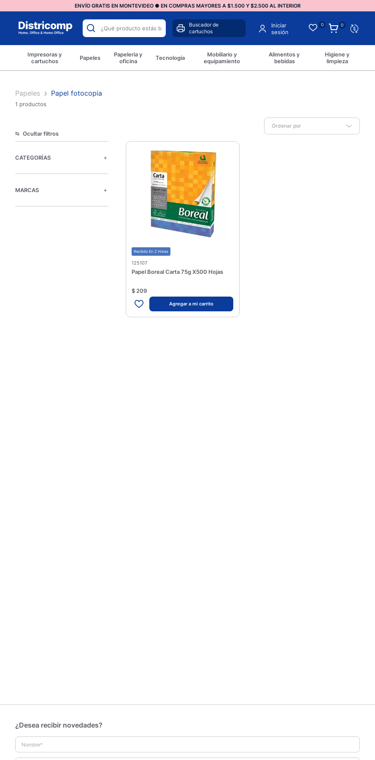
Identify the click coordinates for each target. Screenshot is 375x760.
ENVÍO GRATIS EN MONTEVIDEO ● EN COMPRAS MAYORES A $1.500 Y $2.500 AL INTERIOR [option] (188, 6)
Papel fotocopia (76, 93)
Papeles (28, 93)
